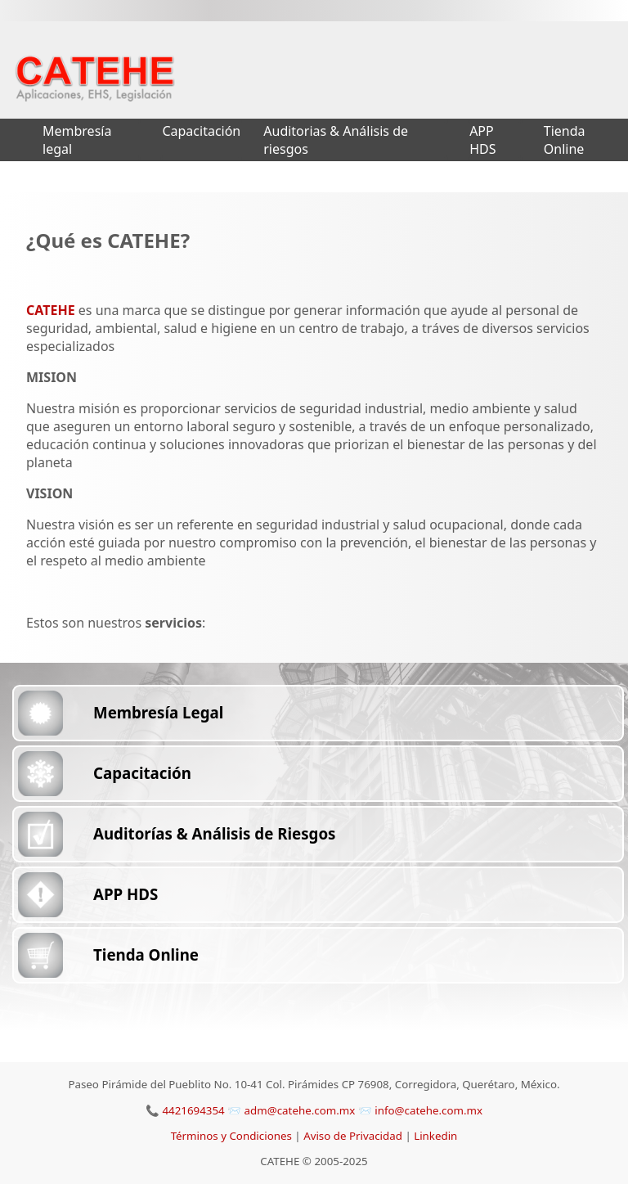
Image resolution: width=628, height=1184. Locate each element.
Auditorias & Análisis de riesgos (335, 140)
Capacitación (201, 131)
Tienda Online (564, 140)
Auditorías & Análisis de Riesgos (214, 833)
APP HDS (482, 140)
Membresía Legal (158, 712)
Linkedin (435, 1135)
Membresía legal (77, 140)
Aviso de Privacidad (354, 1135)
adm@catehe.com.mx (301, 1110)
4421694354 (193, 1110)
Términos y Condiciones (233, 1135)
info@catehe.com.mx (428, 1110)
